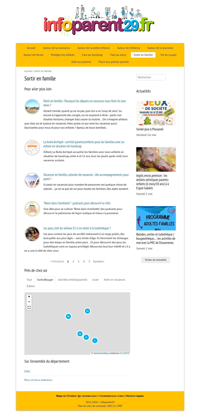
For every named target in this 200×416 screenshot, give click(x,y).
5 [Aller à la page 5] (89, 261)
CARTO (126, 353)
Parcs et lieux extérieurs (38, 380)
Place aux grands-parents (114, 61)
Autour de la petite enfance (94, 48)
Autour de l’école (33, 54)
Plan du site (84, 406)
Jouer (95, 279)
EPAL (27, 371)
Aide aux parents (81, 61)
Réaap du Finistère (66, 395)
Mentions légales (135, 395)
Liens (121, 395)
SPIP (120, 406)
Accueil (31, 48)
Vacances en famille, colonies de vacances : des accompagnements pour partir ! (86, 176)
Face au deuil (118, 54)
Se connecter (99, 406)
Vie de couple (168, 54)
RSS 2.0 (112, 406)
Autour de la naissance (56, 48)
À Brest (31, 286)
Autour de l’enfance (128, 48)
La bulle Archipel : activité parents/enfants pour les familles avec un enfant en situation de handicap (84, 144)
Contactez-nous (108, 395)
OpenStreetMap (100, 353)
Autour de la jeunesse (160, 48)
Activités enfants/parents (72, 279)
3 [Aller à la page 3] (78, 261)
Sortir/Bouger (45, 279)
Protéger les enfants (62, 54)
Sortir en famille (143, 54)
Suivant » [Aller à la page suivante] (98, 261)
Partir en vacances (114, 279)
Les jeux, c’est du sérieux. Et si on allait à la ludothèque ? (77, 228)
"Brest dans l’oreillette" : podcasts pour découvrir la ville (76, 203)
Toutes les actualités (155, 260)
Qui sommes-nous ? (88, 395)
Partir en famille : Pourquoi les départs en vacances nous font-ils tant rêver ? (84, 103)
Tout (29, 279)
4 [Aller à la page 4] (84, 261)
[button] (94, 340)
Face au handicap (92, 54)
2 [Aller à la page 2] (73, 261)
